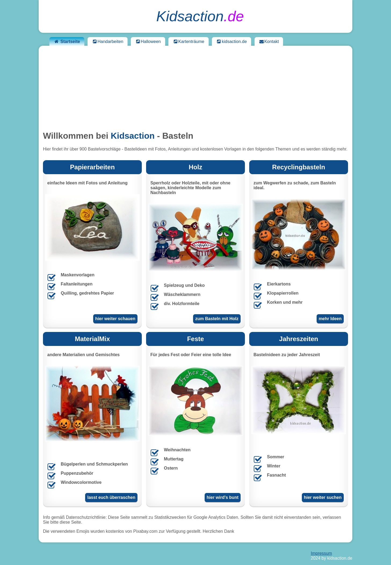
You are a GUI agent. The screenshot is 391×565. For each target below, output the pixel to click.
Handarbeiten (107, 41)
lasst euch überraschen (111, 497)
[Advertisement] (195, 87)
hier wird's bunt (222, 497)
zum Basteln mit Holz (216, 318)
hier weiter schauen (115, 318)
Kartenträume (188, 41)
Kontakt (269, 41)
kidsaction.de (231, 41)
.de (200, 16)
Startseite (67, 41)
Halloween (148, 41)
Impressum (321, 553)
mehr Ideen (330, 318)
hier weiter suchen (323, 497)
